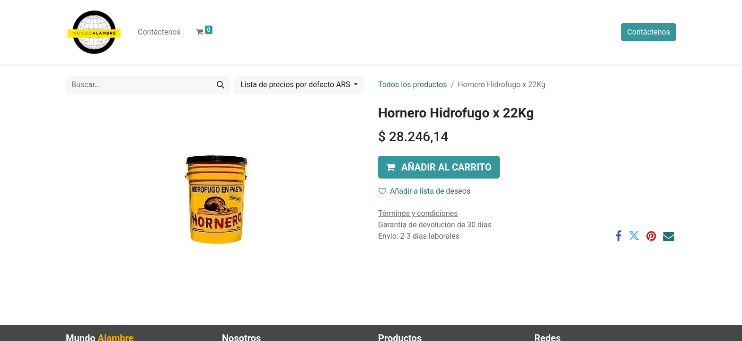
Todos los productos (412, 84)
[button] (439, 167)
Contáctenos (648, 31)
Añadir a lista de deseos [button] (424, 191)
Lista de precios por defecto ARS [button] (296, 84)
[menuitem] (159, 32)
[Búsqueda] (220, 85)
